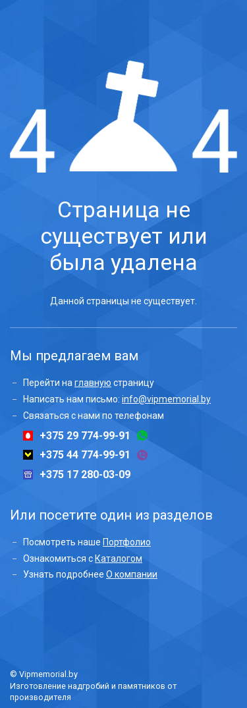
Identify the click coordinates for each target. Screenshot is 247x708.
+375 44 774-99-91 (85, 455)
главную (92, 382)
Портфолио (127, 542)
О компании (131, 574)
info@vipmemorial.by (166, 399)
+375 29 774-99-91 (85, 436)
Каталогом (118, 558)
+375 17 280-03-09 (85, 475)
